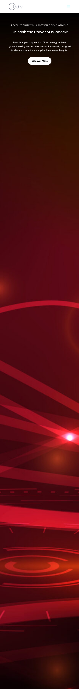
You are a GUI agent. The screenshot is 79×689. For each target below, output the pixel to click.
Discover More (40, 61)
